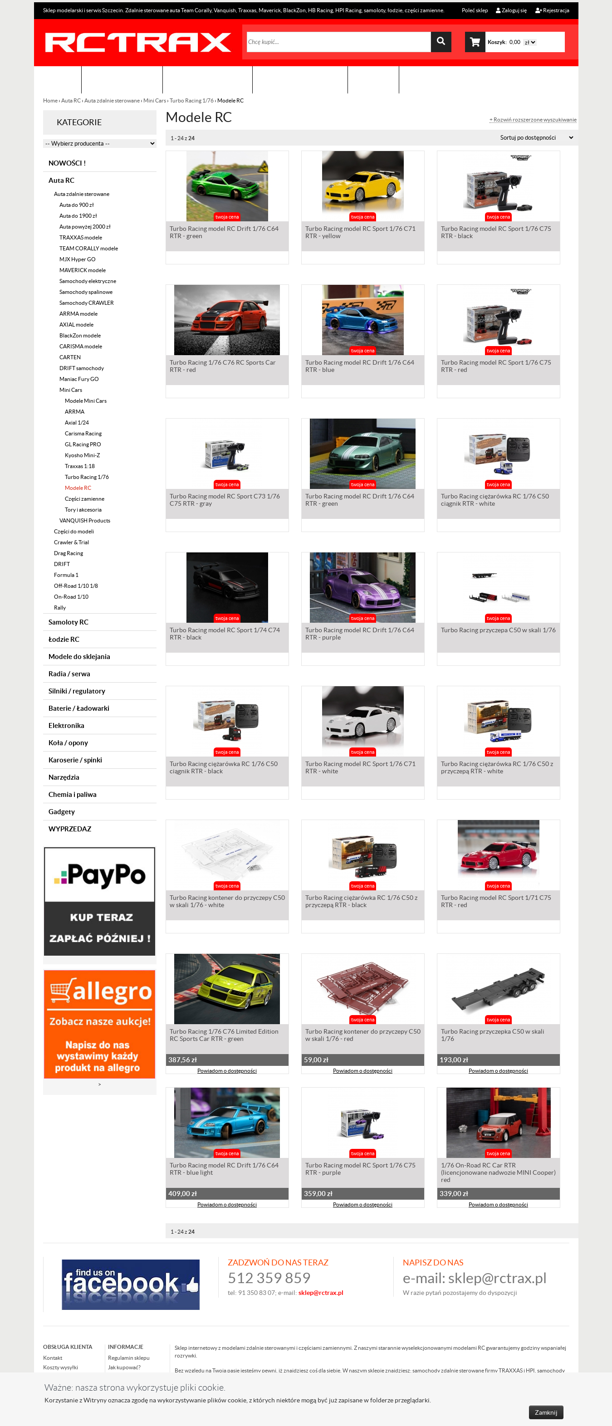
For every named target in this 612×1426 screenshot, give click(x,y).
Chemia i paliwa (73, 794)
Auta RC (71, 100)
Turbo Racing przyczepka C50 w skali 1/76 (492, 1036)
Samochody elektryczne (87, 281)
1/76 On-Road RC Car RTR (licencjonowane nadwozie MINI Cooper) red (498, 1173)
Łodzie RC (64, 639)
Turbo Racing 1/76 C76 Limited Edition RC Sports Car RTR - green (224, 1036)
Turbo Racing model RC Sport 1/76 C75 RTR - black (496, 233)
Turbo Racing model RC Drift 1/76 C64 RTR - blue (359, 367)
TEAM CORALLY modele (88, 248)
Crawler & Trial (71, 542)
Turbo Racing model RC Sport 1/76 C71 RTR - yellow (360, 233)
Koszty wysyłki (60, 1367)
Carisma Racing (83, 433)
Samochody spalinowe (86, 292)
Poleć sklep (474, 10)
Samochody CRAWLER (86, 303)
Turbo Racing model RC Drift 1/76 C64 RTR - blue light (224, 1169)
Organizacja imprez (207, 79)
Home (51, 100)
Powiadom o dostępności (227, 1071)
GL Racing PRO (83, 444)
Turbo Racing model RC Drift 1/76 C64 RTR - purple (359, 634)
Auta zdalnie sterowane (112, 100)
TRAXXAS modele (80, 237)
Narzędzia (64, 777)
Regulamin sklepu (129, 1358)
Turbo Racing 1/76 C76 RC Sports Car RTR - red (223, 367)
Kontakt (373, 79)
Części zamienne (84, 499)
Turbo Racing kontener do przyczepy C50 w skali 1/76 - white (227, 902)
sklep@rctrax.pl (497, 1278)
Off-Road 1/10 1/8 (76, 586)
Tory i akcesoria (83, 510)
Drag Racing (68, 553)
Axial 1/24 (77, 422)
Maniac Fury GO (79, 379)
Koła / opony (68, 743)
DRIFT (62, 564)
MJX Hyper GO (77, 259)
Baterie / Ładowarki (79, 708)
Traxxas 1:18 (80, 466)
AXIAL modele (76, 324)
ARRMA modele (78, 314)
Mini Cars (154, 100)
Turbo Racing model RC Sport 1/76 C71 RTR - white (360, 768)
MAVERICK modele (82, 270)
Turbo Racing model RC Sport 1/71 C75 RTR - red (496, 902)
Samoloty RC (68, 622)
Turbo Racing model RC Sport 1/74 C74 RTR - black (225, 634)
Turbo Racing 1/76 (192, 100)
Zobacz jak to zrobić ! (300, 79)
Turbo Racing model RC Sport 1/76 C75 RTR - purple (360, 1169)
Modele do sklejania (79, 656)
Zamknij (546, 1412)
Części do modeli (74, 531)
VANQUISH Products (84, 520)
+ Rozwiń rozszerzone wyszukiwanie (533, 119)
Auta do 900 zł (76, 205)
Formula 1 (66, 575)
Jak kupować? (124, 1367)
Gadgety (62, 812)
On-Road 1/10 (71, 597)
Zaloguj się (511, 10)
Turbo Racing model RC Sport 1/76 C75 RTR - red (496, 367)
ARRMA (74, 412)
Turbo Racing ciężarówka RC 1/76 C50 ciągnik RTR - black (224, 768)
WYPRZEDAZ (70, 829)
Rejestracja (552, 10)
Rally (60, 607)
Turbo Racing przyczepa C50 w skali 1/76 (498, 631)
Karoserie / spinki (75, 760)
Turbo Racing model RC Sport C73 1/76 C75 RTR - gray (225, 500)
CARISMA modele (80, 346)
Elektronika (66, 725)
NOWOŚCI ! (67, 163)
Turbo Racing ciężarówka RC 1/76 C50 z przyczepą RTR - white (497, 768)
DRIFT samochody (81, 368)
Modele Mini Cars (86, 401)
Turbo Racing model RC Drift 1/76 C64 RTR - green (224, 233)
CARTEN (70, 357)
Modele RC (78, 488)
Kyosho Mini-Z (82, 455)
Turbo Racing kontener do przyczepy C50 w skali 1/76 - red (363, 1036)
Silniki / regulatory (77, 691)
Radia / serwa (69, 674)
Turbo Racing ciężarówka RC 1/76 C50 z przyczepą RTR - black (361, 902)
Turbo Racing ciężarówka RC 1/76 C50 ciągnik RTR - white (495, 500)
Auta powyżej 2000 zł (85, 227)
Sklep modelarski (122, 79)
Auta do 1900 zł (78, 216)
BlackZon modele (80, 335)
